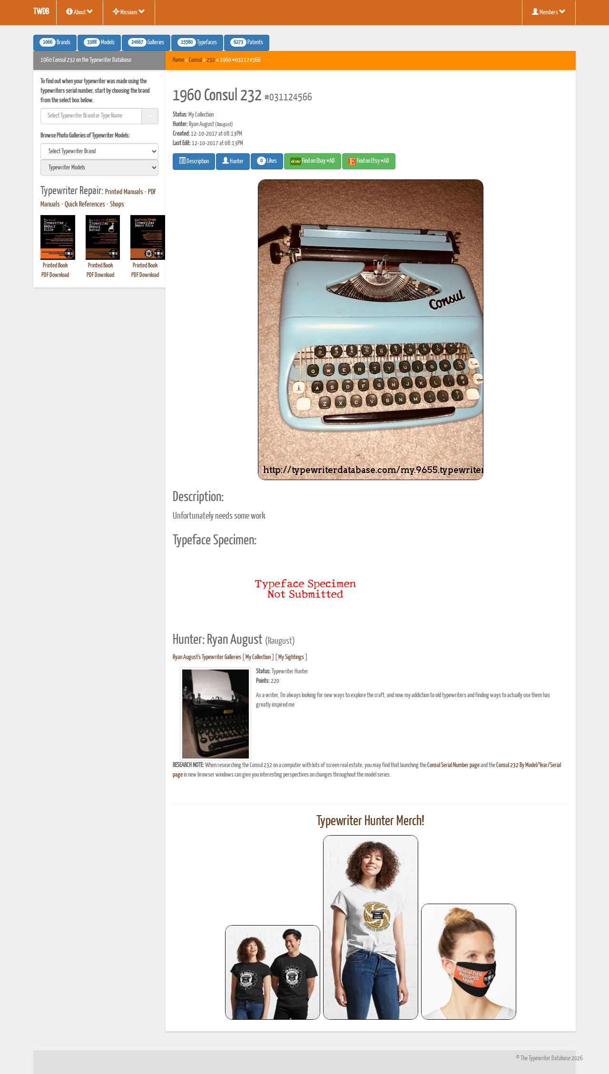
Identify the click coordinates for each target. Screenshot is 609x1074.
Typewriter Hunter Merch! (370, 821)
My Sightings (291, 657)
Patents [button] (246, 42)
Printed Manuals (124, 192)
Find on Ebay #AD (312, 161)
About (79, 12)
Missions (129, 12)
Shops (117, 204)
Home (178, 60)
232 (210, 60)
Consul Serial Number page (453, 765)
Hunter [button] (233, 161)
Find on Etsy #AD (368, 161)
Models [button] (99, 42)
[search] (99, 151)
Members (549, 12)
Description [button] (194, 161)
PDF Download (55, 275)
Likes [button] (267, 161)
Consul (195, 60)
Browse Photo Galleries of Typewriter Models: (85, 136)
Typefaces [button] (197, 42)
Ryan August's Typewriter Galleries (207, 657)
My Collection (258, 657)
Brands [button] (54, 42)
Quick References (85, 204)
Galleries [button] (146, 42)
